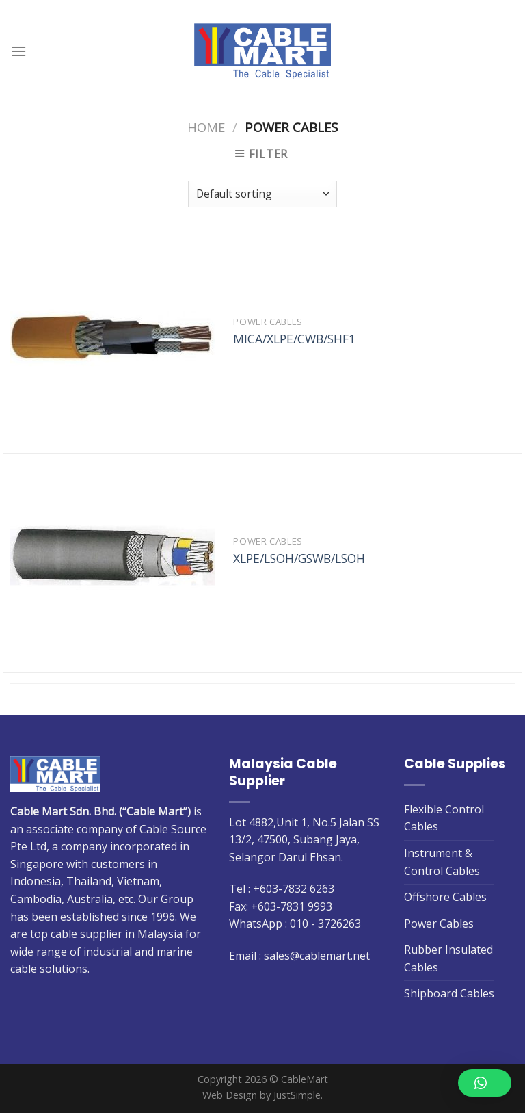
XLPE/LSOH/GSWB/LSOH (299, 558)
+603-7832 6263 (293, 888)
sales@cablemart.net (317, 955)
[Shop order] (262, 194)
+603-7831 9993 (291, 906)
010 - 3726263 (325, 923)
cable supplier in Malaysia (117, 933)
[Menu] (18, 51)
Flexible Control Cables (444, 818)
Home (206, 126)
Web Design (229, 1094)
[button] (484, 1083)
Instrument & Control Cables (442, 862)
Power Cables (439, 923)
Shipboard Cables (449, 993)
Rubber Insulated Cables (448, 958)
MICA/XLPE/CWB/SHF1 (294, 339)
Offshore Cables (445, 896)
